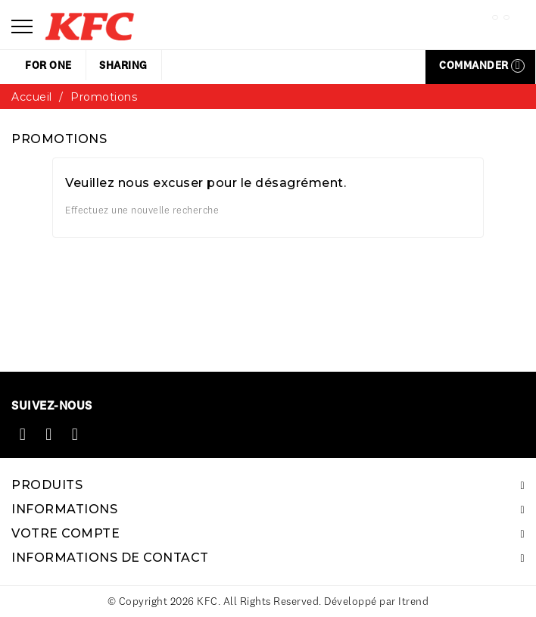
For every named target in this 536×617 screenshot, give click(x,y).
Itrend (413, 601)
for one (48, 65)
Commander (482, 65)
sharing (123, 65)
